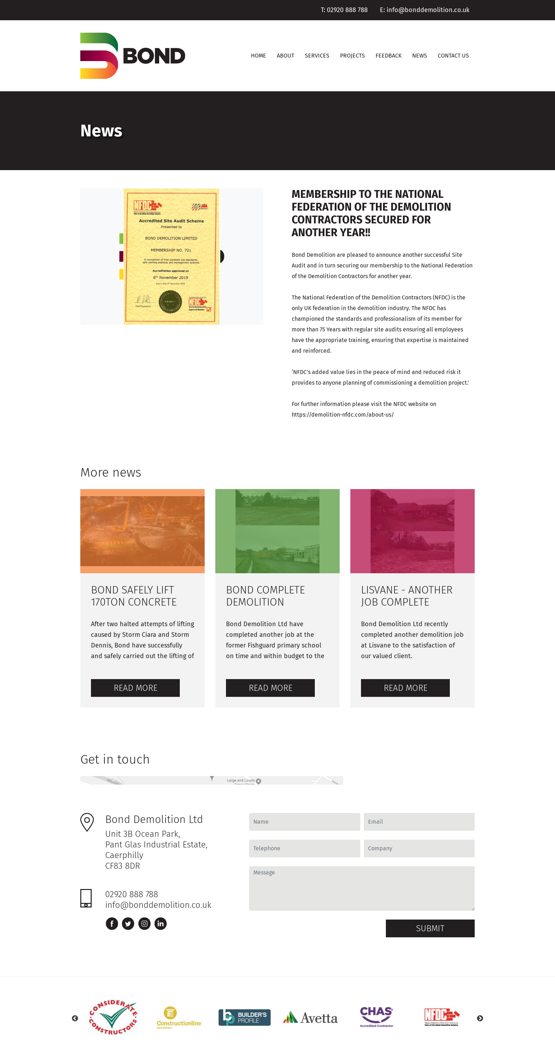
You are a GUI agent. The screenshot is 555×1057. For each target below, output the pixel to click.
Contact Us (453, 55)
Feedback (389, 55)
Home (258, 55)
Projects (352, 55)
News (419, 55)
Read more (135, 688)
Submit (430, 928)
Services (317, 55)
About (285, 55)
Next (480, 1018)
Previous (75, 1018)
